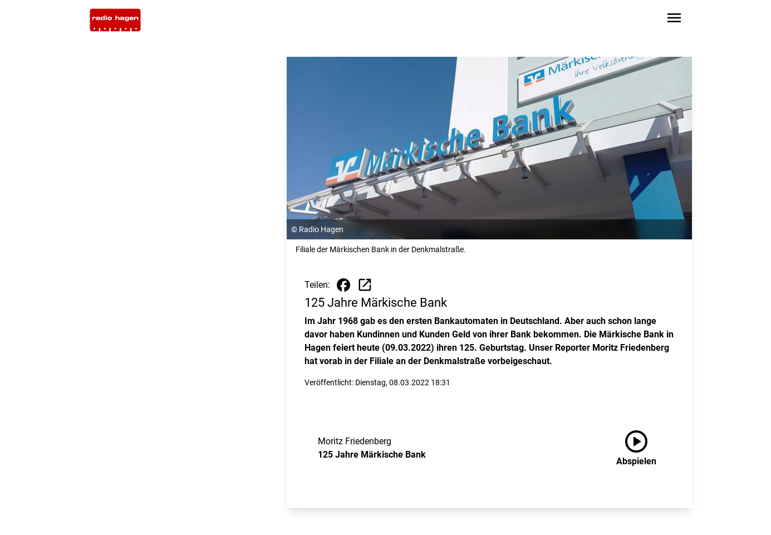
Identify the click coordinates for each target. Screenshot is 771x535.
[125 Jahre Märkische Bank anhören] (645, 448)
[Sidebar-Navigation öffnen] (674, 20)
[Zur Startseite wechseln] (115, 20)
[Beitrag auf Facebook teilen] (343, 285)
